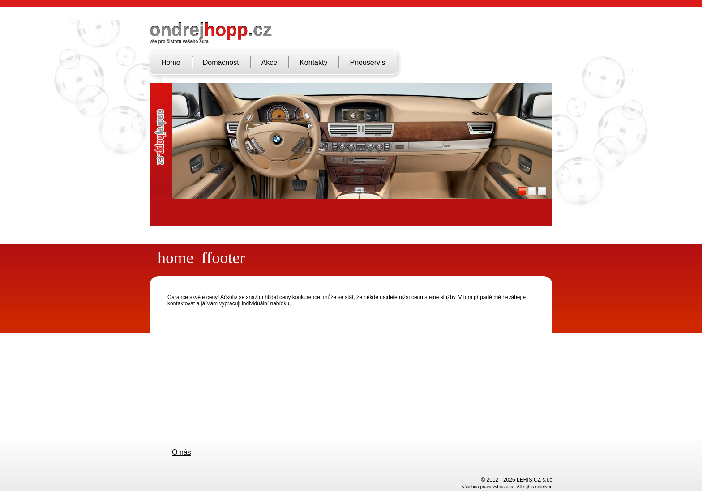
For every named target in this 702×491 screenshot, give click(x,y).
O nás (181, 452)
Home (170, 62)
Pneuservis (367, 62)
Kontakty (313, 62)
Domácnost (221, 62)
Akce (269, 62)
